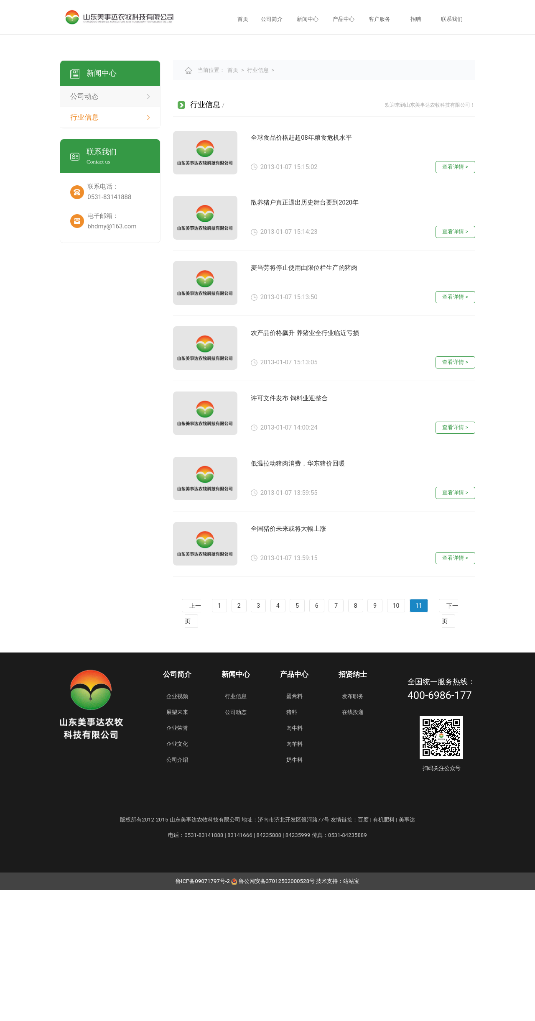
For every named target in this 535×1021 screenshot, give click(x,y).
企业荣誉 (177, 859)
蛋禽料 (294, 827)
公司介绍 (177, 891)
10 (396, 736)
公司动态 (236, 843)
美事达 (407, 950)
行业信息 (258, 201)
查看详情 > (455, 297)
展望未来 (177, 843)
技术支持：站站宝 (337, 1012)
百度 (363, 950)
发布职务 (353, 827)
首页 (242, 19)
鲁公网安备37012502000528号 (273, 1012)
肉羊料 (294, 875)
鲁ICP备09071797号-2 (203, 1012)
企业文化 (177, 875)
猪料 (291, 843)
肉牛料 (294, 859)
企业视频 (177, 827)
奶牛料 (294, 891)
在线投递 (353, 843)
